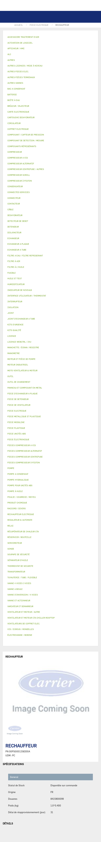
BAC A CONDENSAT (16, 89)
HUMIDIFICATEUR (16, 284)
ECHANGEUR (13, 238)
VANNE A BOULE (15, 589)
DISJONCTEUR (14, 232)
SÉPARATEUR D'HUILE (17, 560)
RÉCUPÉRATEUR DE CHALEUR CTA (23, 531)
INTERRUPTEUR (14, 301)
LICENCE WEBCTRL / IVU (19, 342)
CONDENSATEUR (15, 186)
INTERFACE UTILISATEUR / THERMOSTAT (26, 295)
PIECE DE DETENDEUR (18, 399)
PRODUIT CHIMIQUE (17, 502)
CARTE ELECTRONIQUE (18, 112)
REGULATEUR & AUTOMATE (19, 520)
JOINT (10, 313)
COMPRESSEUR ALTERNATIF (20, 163)
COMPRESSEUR (14, 152)
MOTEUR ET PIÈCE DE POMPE (21, 359)
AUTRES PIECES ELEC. (18, 71)
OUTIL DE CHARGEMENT (18, 382)
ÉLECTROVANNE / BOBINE (19, 635)
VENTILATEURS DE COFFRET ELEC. (23, 623)
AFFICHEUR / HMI (15, 48)
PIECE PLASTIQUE (16, 428)
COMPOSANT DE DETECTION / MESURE (25, 140)
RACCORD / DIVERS (16, 508)
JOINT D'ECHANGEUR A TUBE (21, 319)
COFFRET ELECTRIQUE (18, 129)
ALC (9, 54)
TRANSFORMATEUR (16, 571)
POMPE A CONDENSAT (17, 474)
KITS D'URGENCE (15, 324)
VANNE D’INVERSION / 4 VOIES (22, 594)
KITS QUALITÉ (14, 330)
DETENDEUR (13, 226)
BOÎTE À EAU (13, 100)
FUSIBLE (11, 273)
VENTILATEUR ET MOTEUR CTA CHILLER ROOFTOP (31, 618)
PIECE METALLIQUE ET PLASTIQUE (24, 416)
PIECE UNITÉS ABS (16, 433)
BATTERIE (12, 94)
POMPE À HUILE (15, 491)
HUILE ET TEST (14, 278)
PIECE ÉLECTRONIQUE (18, 439)
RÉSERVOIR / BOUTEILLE (19, 537)
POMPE (10, 468)
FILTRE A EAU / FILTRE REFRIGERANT (25, 255)
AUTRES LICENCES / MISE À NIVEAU (24, 65)
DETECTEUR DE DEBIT (17, 221)
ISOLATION (12, 307)
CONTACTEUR (13, 203)
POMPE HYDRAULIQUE (18, 480)
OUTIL (10, 376)
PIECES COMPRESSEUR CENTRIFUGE (25, 456)
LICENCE (11, 336)
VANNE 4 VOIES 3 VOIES (19, 583)
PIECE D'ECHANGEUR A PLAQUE (22, 393)
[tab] (50, 37)
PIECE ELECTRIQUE (16, 411)
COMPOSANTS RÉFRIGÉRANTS (21, 146)
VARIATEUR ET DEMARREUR (20, 606)
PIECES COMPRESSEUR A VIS (21, 445)
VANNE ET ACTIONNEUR (18, 600)
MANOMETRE (13, 353)
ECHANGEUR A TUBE (16, 250)
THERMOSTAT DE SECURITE (20, 566)
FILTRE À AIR (13, 261)
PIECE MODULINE (16, 422)
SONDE (10, 549)
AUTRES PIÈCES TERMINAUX (21, 77)
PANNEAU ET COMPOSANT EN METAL (24, 388)
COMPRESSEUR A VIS (17, 157)
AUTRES (11, 60)
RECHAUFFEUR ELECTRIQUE (20, 514)
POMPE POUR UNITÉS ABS (19, 485)
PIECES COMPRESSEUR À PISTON (23, 462)
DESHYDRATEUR (14, 215)
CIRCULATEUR (14, 123)
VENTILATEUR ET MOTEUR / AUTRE (23, 612)
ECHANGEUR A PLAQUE (18, 244)
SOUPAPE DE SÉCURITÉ (18, 554)
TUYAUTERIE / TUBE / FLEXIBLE (22, 577)
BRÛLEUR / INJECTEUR (18, 106)
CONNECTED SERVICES (18, 192)
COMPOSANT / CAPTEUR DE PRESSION (25, 134)
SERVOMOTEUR (14, 543)
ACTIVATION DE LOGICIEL (20, 43)
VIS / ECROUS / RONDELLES (20, 629)
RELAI (10, 525)
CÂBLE (10, 209)
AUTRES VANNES (15, 83)
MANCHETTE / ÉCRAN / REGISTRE (23, 347)
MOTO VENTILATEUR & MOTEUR (22, 370)
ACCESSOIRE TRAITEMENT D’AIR (23, 37)
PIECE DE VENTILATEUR (18, 405)
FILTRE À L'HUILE (15, 267)
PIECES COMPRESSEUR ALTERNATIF (24, 451)
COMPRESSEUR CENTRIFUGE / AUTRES (25, 169)
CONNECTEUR (13, 198)
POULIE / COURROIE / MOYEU (21, 497)
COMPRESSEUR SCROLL (18, 175)
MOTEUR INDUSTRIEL (17, 364)
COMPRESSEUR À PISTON (19, 181)
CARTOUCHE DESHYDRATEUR (21, 117)
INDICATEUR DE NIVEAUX (19, 290)
